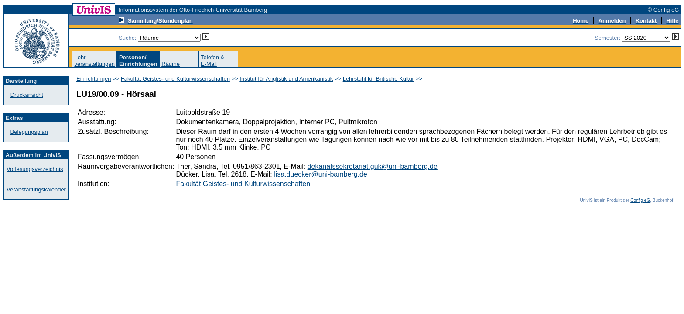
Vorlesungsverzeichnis (35, 169)
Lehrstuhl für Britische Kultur (378, 78)
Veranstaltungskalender (36, 189)
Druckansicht (26, 95)
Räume (170, 64)
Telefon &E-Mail (212, 60)
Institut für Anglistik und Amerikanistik (286, 78)
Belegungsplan (29, 132)
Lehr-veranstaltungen (94, 60)
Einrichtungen (93, 78)
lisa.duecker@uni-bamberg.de (320, 174)
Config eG (640, 200)
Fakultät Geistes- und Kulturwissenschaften (175, 78)
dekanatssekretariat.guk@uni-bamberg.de (373, 166)
